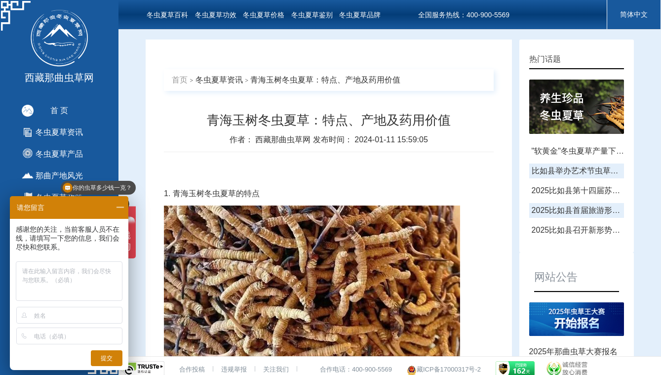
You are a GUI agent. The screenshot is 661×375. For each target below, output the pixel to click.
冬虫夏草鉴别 (312, 15)
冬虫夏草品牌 (360, 15)
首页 (180, 80)
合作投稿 (192, 369)
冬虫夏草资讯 (219, 80)
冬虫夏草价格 (263, 15)
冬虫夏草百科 (167, 15)
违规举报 (234, 369)
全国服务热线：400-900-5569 (463, 15)
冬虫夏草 (220, 193)
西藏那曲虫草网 (283, 139)
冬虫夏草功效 (215, 15)
